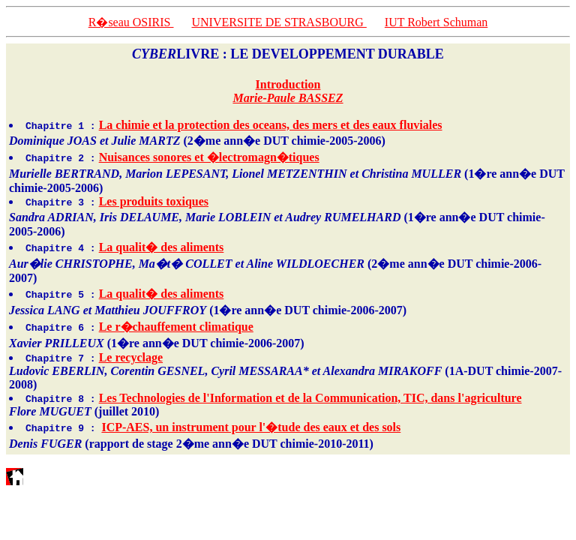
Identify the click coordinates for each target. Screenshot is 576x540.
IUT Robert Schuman (436, 22)
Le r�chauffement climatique (176, 326)
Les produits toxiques (153, 201)
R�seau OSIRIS (131, 22)
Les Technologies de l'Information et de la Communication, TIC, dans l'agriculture (310, 398)
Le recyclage (131, 357)
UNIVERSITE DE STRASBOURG (278, 22)
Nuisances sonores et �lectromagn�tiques (209, 157)
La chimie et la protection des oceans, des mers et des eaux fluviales (270, 124)
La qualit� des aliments (161, 247)
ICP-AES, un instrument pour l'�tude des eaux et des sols (250, 427)
